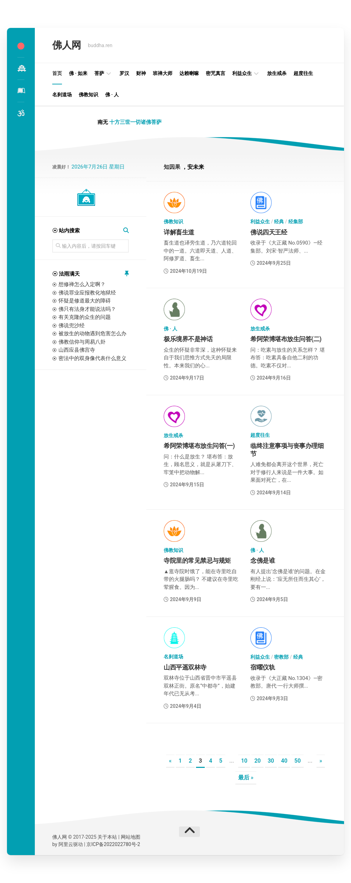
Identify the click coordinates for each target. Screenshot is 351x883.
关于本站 (107, 837)
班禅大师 (162, 73)
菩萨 (99, 73)
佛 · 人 (112, 94)
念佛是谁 (262, 560)
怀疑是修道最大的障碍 (84, 301)
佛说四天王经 (268, 232)
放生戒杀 (277, 73)
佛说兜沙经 (71, 325)
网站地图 (130, 837)
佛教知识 (88, 94)
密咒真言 (215, 73)
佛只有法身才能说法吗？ (87, 309)
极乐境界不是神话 (188, 339)
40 (284, 760)
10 (244, 760)
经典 (279, 221)
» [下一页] (320, 760)
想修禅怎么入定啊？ (82, 284)
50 (297, 760)
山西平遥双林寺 (185, 667)
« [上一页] (170, 760)
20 (257, 760)
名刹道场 (62, 94)
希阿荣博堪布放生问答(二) (285, 339)
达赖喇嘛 (189, 73)
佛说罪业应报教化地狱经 (87, 293)
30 (271, 760)
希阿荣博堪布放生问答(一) (199, 445)
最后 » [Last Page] (246, 777)
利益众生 (242, 73)
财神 (141, 73)
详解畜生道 (179, 232)
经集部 (295, 221)
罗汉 (124, 73)
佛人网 (66, 45)
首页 (57, 73)
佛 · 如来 (78, 73)
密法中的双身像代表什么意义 (92, 358)
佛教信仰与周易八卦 (82, 342)
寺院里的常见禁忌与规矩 (197, 560)
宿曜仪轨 (262, 667)
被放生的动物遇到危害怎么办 (92, 333)
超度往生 (303, 73)
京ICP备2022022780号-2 (113, 844)
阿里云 (65, 844)
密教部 (281, 657)
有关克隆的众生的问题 (84, 317)
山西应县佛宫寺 (76, 350)
